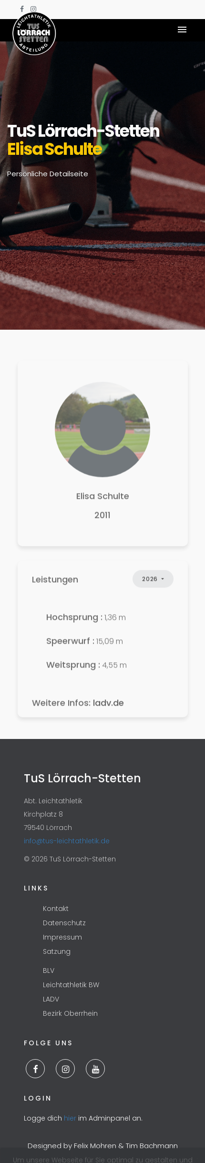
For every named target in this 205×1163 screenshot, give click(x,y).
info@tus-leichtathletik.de (67, 841)
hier (70, 1118)
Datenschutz (64, 923)
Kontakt (56, 909)
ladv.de (108, 712)
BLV (48, 971)
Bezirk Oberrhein (70, 1014)
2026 (150, 589)
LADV (51, 999)
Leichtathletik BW (71, 985)
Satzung (57, 952)
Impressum (62, 937)
